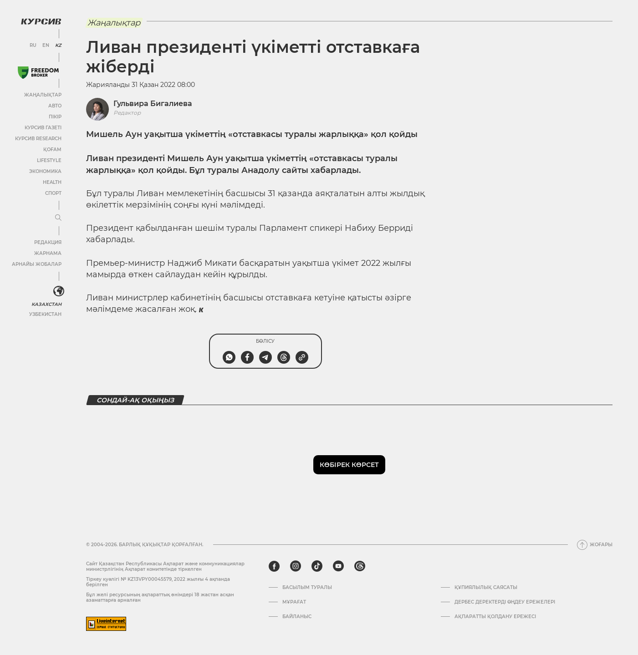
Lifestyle (49, 160)
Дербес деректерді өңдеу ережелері (504, 602)
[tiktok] (316, 566)
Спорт (53, 193)
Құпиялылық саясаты (485, 587)
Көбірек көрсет (349, 465)
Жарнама (47, 253)
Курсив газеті (43, 128)
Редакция (47, 242)
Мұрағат (294, 602)
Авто (54, 106)
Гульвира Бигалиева (152, 103)
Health (52, 182)
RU (33, 45)
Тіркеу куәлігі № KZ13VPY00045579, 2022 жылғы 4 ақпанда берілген (158, 582)
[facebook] (274, 566)
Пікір (55, 117)
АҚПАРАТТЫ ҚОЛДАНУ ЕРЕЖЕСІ (495, 616)
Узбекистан (45, 314)
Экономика (45, 171)
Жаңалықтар (42, 95)
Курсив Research (38, 139)
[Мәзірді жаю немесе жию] (58, 218)
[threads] (359, 566)
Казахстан (46, 304)
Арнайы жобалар (36, 264)
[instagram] (295, 566)
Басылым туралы (307, 587)
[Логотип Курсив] (40, 21)
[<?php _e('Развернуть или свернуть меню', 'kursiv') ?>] (58, 291)
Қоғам (52, 149)
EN (45, 45)
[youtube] (338, 566)
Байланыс (296, 616)
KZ (58, 45)
